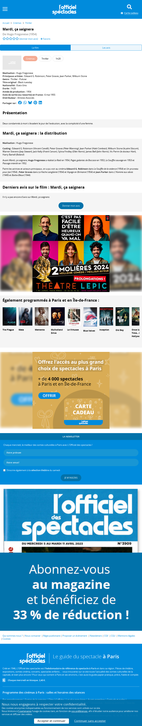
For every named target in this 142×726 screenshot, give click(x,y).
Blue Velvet (89, 330)
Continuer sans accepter (90, 721)
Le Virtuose (73, 329)
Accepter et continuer (51, 721)
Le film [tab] (35, 47)
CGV (106, 635)
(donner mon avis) (28, 38)
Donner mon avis (71, 205)
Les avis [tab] (106, 47)
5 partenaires (24, 711)
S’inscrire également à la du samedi (33, 470)
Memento (40, 329)
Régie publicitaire (51, 635)
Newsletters (96, 635)
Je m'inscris (71, 477)
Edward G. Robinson (34, 76)
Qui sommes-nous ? (13, 635)
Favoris (45, 38)
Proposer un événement (74, 635)
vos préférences (79, 711)
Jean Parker (65, 76)
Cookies (7, 638)
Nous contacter (33, 635)
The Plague (8, 329)
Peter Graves (52, 76)
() (30, 148)
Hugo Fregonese (24, 73)
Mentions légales (126, 635)
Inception (104, 329)
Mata (21, 329)
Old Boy (120, 330)
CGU (113, 635)
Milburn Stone (79, 76)
